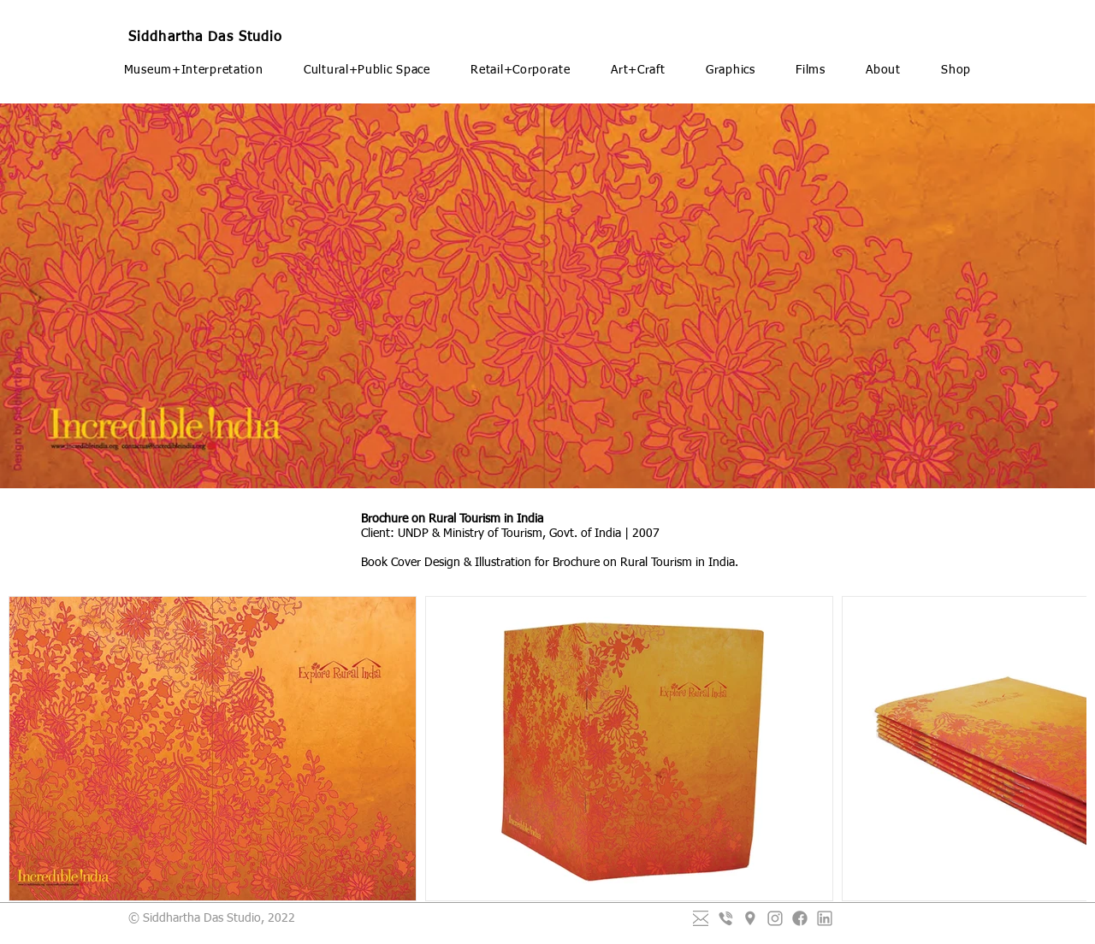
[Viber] (725, 918)
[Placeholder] (750, 918)
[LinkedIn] (824, 918)
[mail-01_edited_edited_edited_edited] (700, 918)
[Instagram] (775, 918)
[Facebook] (800, 918)
